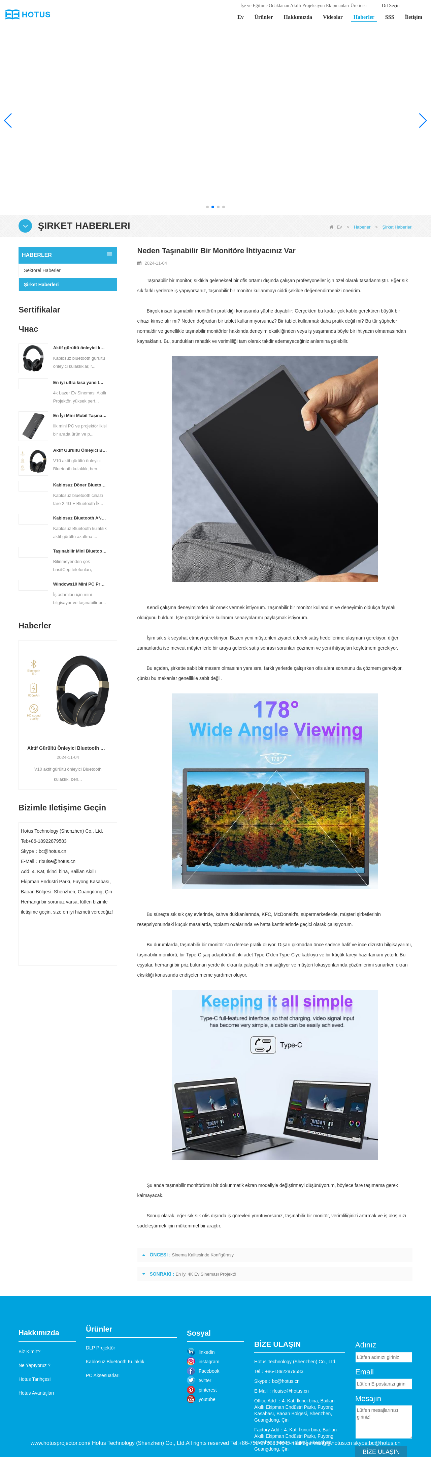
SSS (389, 17)
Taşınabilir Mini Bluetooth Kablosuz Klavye (80, 551)
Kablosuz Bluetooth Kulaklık (115, 1393)
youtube (207, 1438)
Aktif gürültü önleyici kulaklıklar (80, 347)
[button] (207, 207)
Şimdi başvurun (67, 959)
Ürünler (264, 17)
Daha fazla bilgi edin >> (360, 159)
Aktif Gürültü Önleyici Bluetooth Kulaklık (80, 450)
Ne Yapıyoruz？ (35, 1403)
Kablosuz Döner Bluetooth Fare (80, 484)
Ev (240, 17)
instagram (209, 1400)
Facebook (209, 1410)
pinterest (208, 1429)
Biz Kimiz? (29, 1390)
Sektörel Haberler (42, 270)
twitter (205, 1419)
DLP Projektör (100, 1379)
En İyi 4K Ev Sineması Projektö (205, 1274)
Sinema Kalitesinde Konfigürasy (203, 1254)
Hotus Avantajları (36, 1431)
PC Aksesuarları (103, 1406)
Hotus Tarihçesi (35, 1417)
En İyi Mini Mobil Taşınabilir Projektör (80, 415)
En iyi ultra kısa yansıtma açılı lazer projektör (80, 382)
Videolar (333, 17)
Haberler (364, 17)
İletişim (413, 17)
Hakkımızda (298, 17)
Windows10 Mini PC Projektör (80, 584)
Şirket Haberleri (41, 284)
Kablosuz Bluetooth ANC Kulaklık (80, 518)
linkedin (206, 1391)
